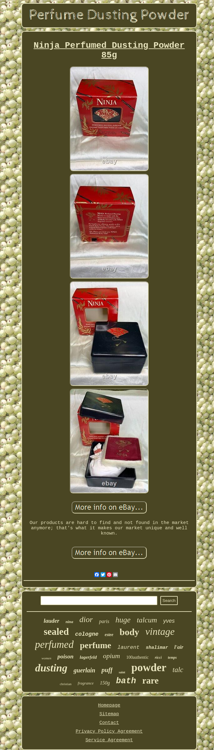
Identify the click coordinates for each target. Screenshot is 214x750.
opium (111, 656)
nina (69, 621)
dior (86, 619)
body (129, 632)
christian (66, 684)
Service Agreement (109, 740)
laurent (128, 647)
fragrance (86, 683)
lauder (52, 620)
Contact (109, 722)
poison (65, 656)
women (46, 658)
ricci (158, 657)
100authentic (137, 657)
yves (169, 621)
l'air (178, 647)
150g (105, 682)
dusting (51, 668)
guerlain (84, 670)
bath (126, 681)
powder (149, 668)
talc (177, 670)
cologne (87, 634)
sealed (56, 631)
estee (109, 634)
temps (172, 657)
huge (123, 620)
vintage (160, 631)
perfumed (54, 644)
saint (122, 672)
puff (107, 670)
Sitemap (109, 714)
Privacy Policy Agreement (109, 731)
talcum (147, 620)
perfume (95, 645)
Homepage (109, 705)
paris (104, 621)
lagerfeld (88, 657)
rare (150, 680)
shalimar (157, 647)
